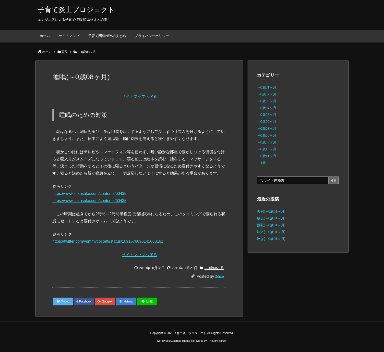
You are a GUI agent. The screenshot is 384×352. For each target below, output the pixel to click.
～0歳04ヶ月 (266, 108)
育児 (64, 52)
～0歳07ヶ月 (266, 128)
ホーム (47, 52)
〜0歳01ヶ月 (266, 87)
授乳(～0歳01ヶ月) (271, 225)
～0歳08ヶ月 (87, 52)
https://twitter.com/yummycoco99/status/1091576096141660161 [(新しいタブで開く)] (107, 241)
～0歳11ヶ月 (266, 156)
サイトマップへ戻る (139, 96)
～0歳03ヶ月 (266, 101)
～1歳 (261, 163)
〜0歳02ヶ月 (266, 94)
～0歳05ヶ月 (266, 115)
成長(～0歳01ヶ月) (271, 218)
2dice (219, 276)
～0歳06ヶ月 (266, 122)
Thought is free (217, 340)
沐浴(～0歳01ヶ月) (271, 232)
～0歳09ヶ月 (266, 142)
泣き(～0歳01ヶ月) (271, 239)
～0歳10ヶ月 (266, 149)
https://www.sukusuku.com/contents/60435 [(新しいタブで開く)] (89, 193)
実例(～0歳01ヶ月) (271, 211)
